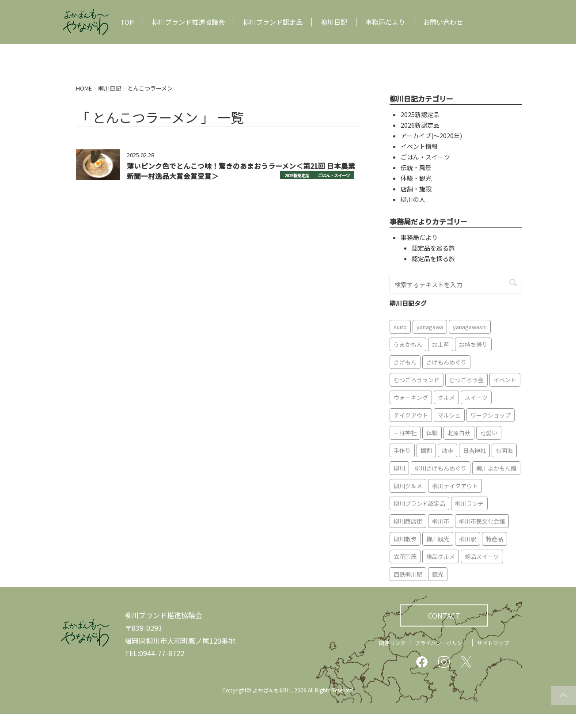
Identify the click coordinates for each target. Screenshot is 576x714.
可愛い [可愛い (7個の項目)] (488, 433)
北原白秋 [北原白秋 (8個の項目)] (458, 433)
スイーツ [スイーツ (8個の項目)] (476, 397)
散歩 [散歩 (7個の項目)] (447, 450)
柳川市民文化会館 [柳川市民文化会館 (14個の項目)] (482, 521)
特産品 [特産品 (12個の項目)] (494, 539)
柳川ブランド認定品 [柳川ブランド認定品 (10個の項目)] (419, 503)
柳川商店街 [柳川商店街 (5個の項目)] (408, 521)
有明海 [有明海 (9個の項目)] (504, 450)
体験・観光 (416, 178)
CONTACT (444, 615)
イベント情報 (419, 146)
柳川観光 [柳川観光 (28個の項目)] (437, 539)
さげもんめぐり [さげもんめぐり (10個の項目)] (446, 362)
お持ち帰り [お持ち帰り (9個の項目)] (473, 344)
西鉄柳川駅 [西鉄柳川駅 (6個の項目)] (408, 574)
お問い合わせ (443, 22)
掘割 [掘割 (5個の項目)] (426, 450)
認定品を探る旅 (433, 258)
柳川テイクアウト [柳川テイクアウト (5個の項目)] (455, 486)
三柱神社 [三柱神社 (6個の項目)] (405, 433)
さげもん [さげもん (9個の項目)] (405, 362)
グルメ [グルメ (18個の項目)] (446, 397)
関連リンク (392, 642)
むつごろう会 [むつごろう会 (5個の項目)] (466, 380)
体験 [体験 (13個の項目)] (432, 433)
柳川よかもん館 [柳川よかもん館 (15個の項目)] (496, 468)
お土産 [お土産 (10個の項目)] (440, 344)
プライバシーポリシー (441, 642)
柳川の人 (413, 199)
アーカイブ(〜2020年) (431, 135)
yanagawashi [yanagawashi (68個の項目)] (470, 327)
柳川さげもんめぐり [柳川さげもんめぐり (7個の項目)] (440, 468)
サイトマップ (493, 642)
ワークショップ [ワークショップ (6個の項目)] (490, 415)
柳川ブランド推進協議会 (188, 22)
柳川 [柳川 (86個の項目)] (399, 468)
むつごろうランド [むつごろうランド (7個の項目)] (417, 380)
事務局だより (385, 22)
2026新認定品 (420, 125)
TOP (127, 22)
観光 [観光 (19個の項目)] (437, 574)
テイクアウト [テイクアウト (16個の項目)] (411, 415)
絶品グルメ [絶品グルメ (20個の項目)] (440, 556)
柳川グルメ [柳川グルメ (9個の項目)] (408, 486)
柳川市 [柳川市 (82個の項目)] (440, 521)
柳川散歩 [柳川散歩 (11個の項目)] (405, 539)
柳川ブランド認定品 (273, 22)
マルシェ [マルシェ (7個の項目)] (449, 415)
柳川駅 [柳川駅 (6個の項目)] (467, 539)
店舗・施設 (416, 188)
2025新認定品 (296, 175)
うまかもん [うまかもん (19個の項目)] (408, 344)
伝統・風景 (416, 167)
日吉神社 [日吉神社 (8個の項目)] (474, 450)
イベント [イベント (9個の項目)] (504, 380)
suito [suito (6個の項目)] (400, 327)
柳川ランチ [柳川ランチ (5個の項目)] (469, 503)
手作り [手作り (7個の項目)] (402, 450)
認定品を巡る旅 (433, 247)
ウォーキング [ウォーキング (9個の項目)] (411, 397)
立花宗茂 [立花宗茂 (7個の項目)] (405, 556)
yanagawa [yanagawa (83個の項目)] (430, 327)
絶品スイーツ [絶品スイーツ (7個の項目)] (482, 556)
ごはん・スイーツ (334, 175)
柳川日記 (334, 22)
